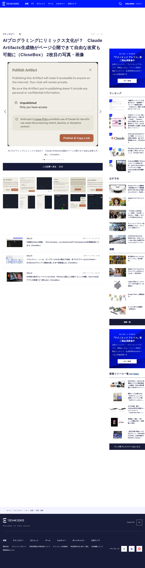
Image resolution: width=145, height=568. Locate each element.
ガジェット (41, 4)
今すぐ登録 (127, 81)
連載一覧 (127, 322)
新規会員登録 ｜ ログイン (133, 4)
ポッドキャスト (78, 540)
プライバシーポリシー (19, 546)
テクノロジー (18, 540)
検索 (120, 4)
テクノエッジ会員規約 (60, 546)
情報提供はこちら (9, 550)
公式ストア (72, 4)
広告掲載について (97, 546)
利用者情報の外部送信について (39, 546)
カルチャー (60, 4)
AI (32, 4)
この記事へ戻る (53, 167)
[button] (5, 111)
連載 (26, 4)
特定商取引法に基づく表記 (79, 546)
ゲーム (50, 4)
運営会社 (6, 546)
